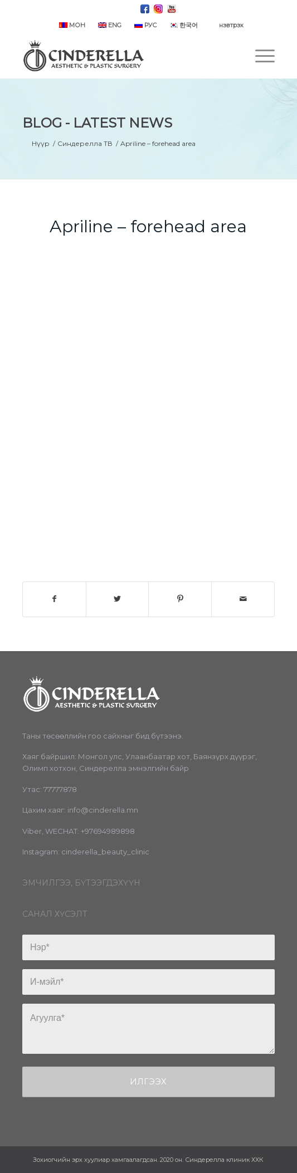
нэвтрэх (231, 25)
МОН (72, 25)
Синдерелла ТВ (85, 143)
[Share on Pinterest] (180, 599)
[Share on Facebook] (54, 599)
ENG (109, 25)
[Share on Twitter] (117, 599)
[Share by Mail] (243, 599)
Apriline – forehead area (148, 226)
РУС (145, 25)
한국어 (183, 25)
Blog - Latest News (97, 123)
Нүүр (41, 143)
